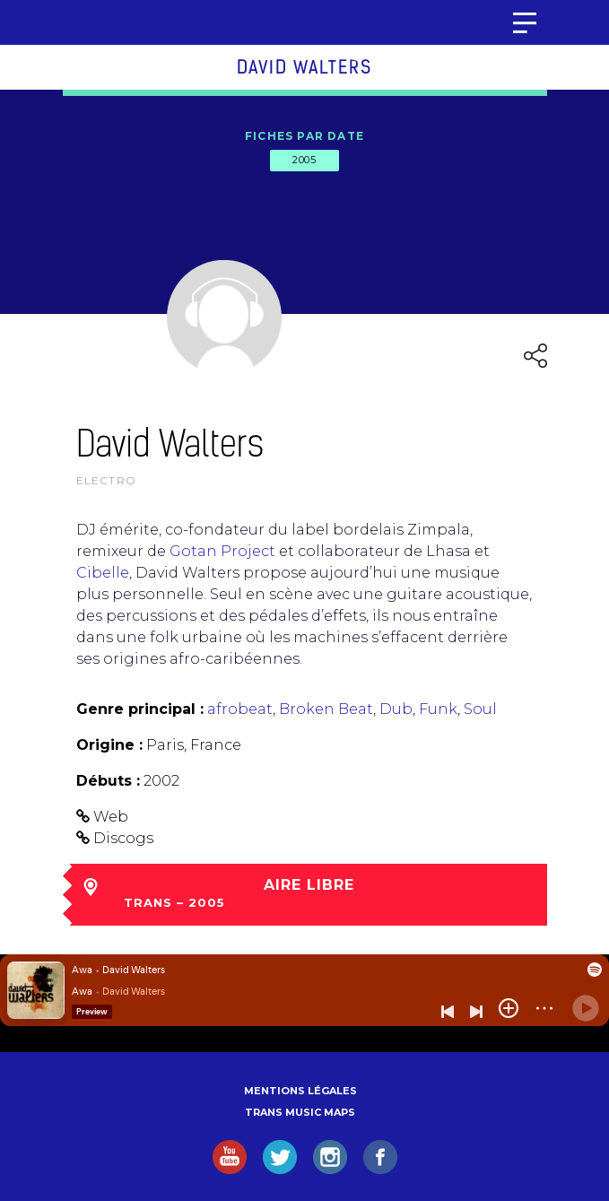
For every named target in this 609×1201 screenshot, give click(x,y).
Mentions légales (300, 1090)
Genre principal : (140, 709)
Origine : (109, 744)
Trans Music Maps (300, 1112)
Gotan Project (222, 551)
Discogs (123, 838)
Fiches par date (304, 136)
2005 (304, 159)
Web (110, 816)
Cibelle (102, 572)
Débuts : (108, 780)
